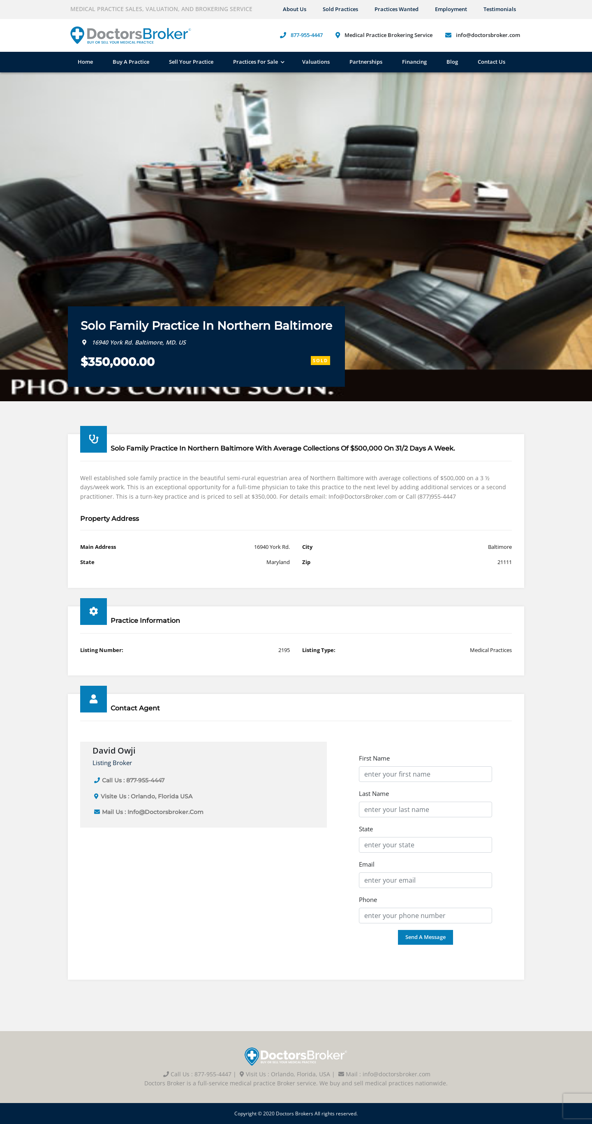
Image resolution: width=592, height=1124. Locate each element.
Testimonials (499, 9)
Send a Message (425, 937)
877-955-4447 (307, 35)
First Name (374, 758)
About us (294, 9)
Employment (451, 9)
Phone (368, 899)
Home (85, 61)
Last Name (374, 793)
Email (367, 864)
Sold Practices (340, 9)
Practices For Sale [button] (255, 61)
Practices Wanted (397, 9)
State (366, 829)
